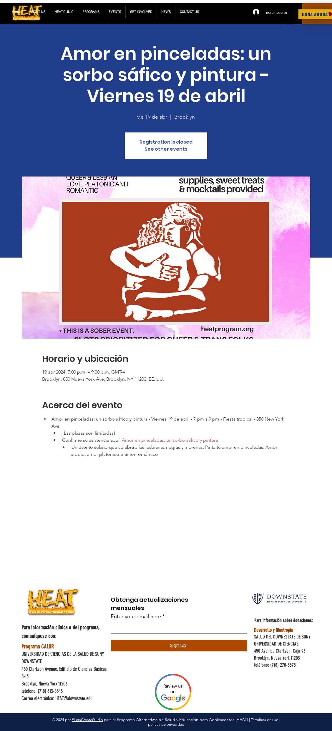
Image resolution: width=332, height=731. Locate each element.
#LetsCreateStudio (87, 719)
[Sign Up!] (179, 645)
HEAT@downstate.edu (73, 698)
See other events (166, 149)
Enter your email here (136, 616)
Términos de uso (264, 719)
